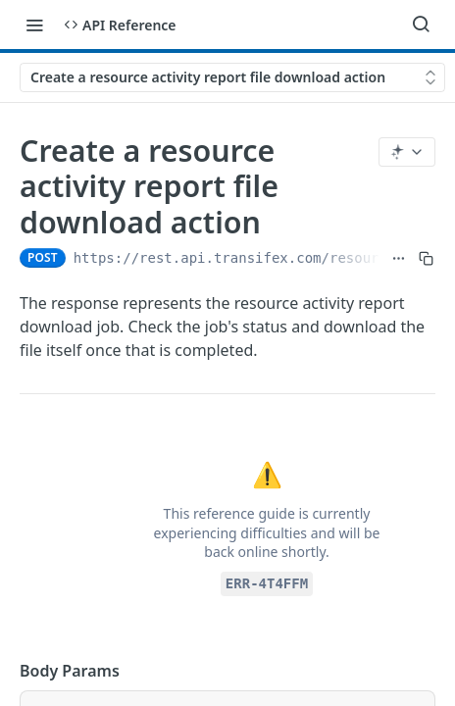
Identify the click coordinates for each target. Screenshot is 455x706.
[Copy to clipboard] (426, 258)
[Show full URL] (398, 258)
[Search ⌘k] (420, 24)
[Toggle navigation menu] (34, 24)
